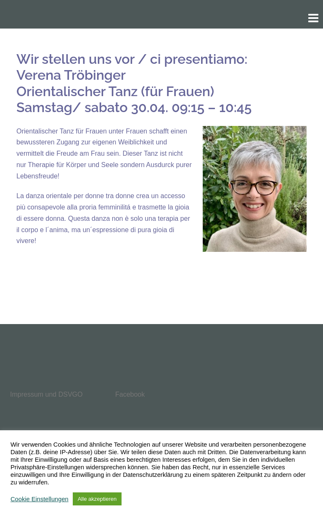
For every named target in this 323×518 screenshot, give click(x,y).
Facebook (130, 394)
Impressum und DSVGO (46, 394)
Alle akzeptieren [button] (97, 499)
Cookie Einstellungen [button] (40, 499)
